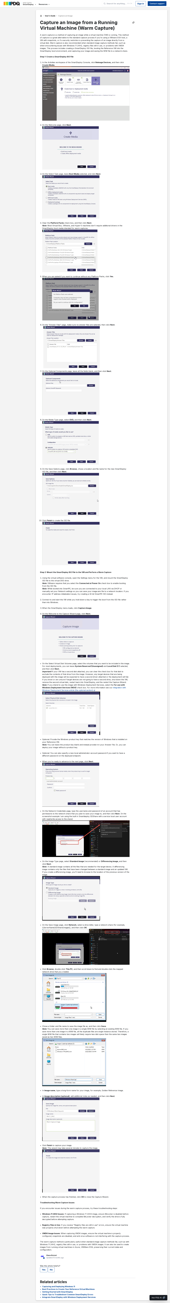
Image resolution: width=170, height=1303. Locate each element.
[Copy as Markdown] (133, 23)
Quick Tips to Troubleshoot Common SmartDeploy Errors (67, 1294)
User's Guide (50, 16)
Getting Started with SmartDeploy (57, 1292)
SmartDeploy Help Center (41, 16)
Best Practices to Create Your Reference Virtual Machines (68, 1289)
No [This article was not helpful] (51, 1270)
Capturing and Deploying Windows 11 (58, 1286)
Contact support (157, 3)
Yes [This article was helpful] (43, 1270)
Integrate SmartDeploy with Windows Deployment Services (69, 1297)
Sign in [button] (140, 3)
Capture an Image (65, 16)
